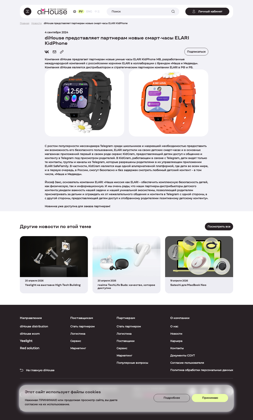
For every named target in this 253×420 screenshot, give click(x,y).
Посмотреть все (219, 226)
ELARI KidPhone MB (147, 59)
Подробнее (167, 396)
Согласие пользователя (187, 363)
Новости (176, 333)
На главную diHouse (37, 370)
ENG (89, 11)
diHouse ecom (30, 333)
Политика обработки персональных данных (201, 370)
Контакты (177, 348)
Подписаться (196, 51)
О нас (174, 326)
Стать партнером (82, 326)
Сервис (75, 341)
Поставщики (126, 341)
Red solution (29, 348)
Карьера (176, 341)
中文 (97, 11)
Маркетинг (78, 348)
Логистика (77, 333)
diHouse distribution (34, 326)
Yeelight (26, 341)
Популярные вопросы (132, 363)
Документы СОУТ (182, 355)
